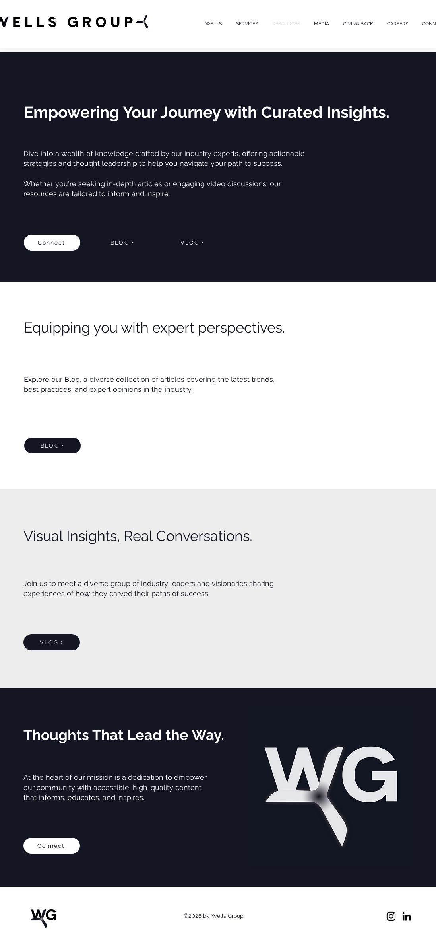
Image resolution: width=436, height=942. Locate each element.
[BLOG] (122, 243)
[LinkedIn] (407, 916)
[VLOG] (192, 243)
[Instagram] (391, 916)
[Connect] (52, 243)
